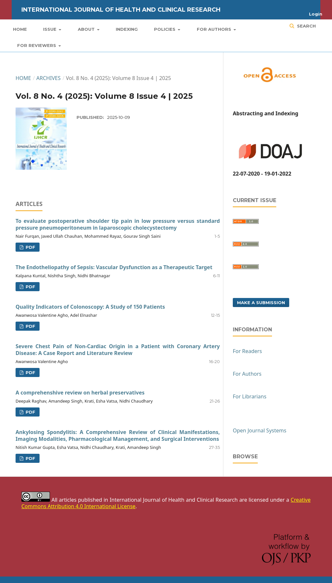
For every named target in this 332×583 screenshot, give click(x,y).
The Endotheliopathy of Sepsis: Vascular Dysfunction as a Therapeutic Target (114, 267)
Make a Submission (261, 302)
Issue (50, 29)
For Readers (247, 351)
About (87, 29)
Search (306, 26)
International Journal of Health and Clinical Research (120, 9)
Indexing (127, 29)
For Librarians (250, 396)
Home (20, 29)
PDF (29, 247)
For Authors (214, 29)
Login (315, 14)
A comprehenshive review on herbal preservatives (80, 392)
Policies (165, 29)
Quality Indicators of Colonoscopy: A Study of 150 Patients (90, 306)
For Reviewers (37, 45)
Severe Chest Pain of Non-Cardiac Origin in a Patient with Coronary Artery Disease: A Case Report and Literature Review (118, 350)
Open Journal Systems (259, 430)
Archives (48, 78)
